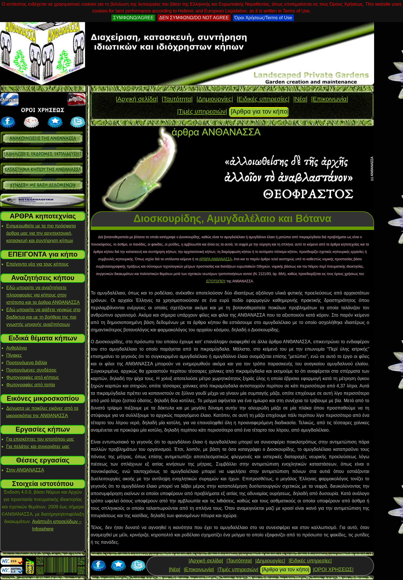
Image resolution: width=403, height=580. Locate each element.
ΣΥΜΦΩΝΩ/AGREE (133, 17)
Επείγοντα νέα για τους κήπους (37, 264)
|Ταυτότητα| (177, 99)
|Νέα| (300, 99)
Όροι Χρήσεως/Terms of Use (263, 17)
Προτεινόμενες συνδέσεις (31, 370)
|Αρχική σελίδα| (137, 99)
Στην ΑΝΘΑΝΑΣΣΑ (25, 470)
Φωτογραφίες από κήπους (32, 377)
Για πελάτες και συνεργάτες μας (37, 446)
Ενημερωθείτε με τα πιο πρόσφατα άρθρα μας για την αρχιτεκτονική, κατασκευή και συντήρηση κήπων (41, 233)
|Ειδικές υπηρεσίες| (263, 99)
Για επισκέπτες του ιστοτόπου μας (40, 439)
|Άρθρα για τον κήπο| (260, 111)
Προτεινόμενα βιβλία (26, 362)
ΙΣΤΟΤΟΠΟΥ (216, 281)
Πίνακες (14, 355)
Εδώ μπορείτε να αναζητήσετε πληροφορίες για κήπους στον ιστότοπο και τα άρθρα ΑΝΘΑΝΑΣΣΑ (43, 295)
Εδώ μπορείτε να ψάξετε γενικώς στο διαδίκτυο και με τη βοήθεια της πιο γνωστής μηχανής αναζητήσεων (43, 317)
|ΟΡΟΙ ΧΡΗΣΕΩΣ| (333, 569)
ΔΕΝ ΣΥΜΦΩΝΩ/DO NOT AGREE (194, 17)
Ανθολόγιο (16, 348)
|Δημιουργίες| (214, 99)
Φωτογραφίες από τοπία (30, 384)
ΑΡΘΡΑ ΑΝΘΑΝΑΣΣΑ (215, 259)
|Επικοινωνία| (329, 99)
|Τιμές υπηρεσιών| (202, 111)
